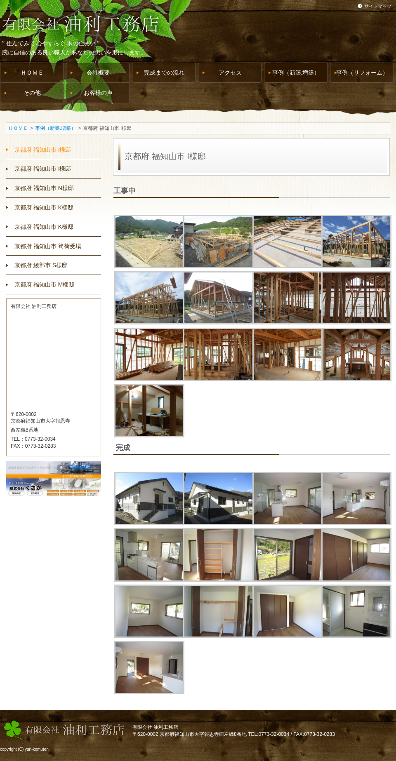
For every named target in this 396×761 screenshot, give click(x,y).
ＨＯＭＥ (18, 128)
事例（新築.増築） (55, 128)
